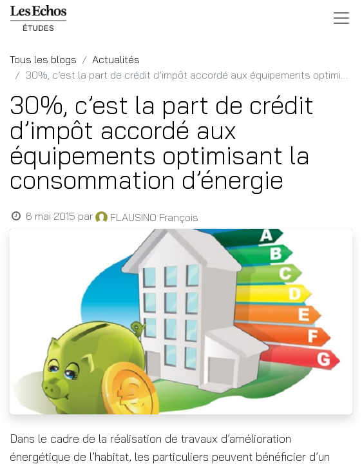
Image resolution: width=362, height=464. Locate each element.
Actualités (116, 59)
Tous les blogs (43, 59)
